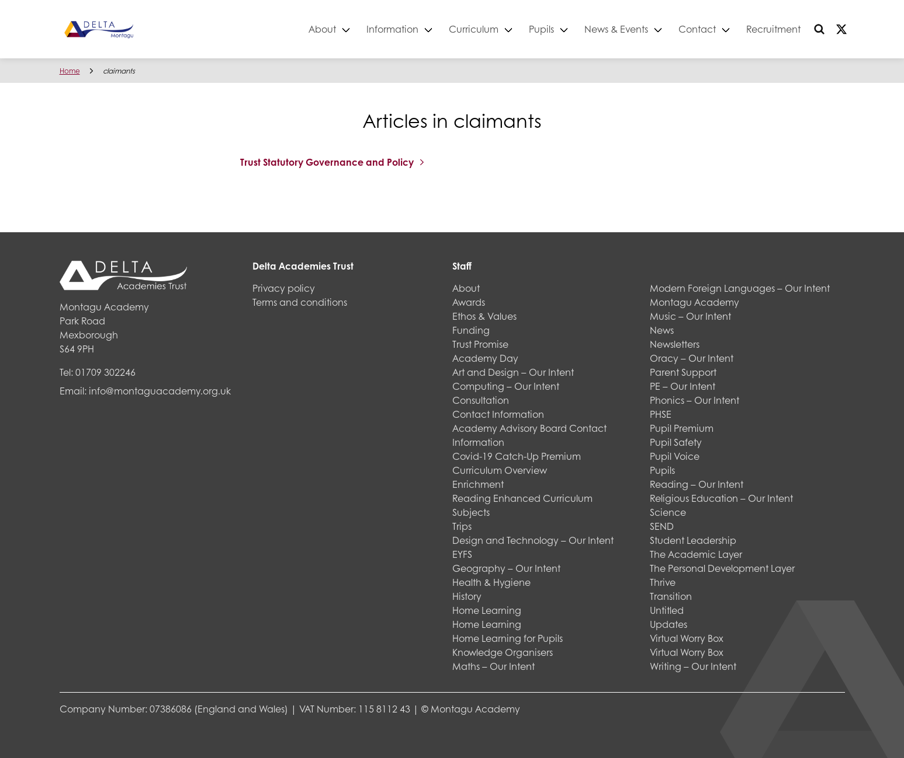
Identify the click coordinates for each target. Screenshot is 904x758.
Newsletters (674, 344)
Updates (668, 624)
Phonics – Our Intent (694, 400)
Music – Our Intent (690, 316)
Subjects (471, 512)
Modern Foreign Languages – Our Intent (740, 288)
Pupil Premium (681, 428)
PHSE (660, 414)
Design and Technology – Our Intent (533, 540)
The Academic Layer (696, 554)
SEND (662, 526)
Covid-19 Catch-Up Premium (516, 456)
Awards (468, 302)
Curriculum (473, 29)
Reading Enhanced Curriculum (522, 498)
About (322, 29)
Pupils (541, 29)
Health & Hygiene (491, 582)
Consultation (480, 400)
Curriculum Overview (499, 470)
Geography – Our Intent (506, 568)
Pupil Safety (676, 442)
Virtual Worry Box (686, 638)
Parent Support (683, 372)
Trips (462, 526)
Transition (671, 596)
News (662, 330)
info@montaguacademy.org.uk (160, 390)
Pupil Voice (674, 456)
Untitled (667, 610)
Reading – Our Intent (696, 484)
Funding (471, 330)
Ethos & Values (484, 316)
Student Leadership (693, 540)
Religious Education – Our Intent (721, 498)
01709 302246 (105, 372)
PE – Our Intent (682, 386)
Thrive (663, 582)
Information (392, 29)
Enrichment (478, 484)
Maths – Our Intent (493, 666)
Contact (697, 29)
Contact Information (498, 414)
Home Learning (486, 610)
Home (70, 71)
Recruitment (773, 29)
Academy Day (485, 358)
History (467, 596)
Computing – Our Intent (505, 386)
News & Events (616, 29)
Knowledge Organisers (502, 652)
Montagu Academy (694, 302)
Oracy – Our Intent (691, 358)
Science (668, 512)
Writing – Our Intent (693, 666)
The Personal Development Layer (722, 568)
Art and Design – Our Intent (513, 372)
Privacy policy (283, 288)
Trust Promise (480, 344)
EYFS (462, 554)
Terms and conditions (299, 302)
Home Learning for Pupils (507, 638)
